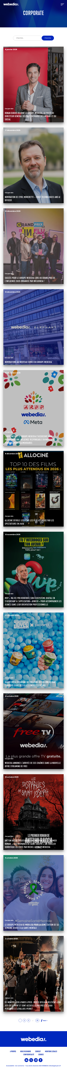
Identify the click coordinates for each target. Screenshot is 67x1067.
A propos (13, 1051)
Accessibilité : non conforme (15, 1066)
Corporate (9, 109)
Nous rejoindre (25, 1051)
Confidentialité (28, 1054)
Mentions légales (51, 1051)
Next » (45, 1021)
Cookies (41, 1054)
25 (37, 1020)
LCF (60, 1066)
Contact (38, 1051)
